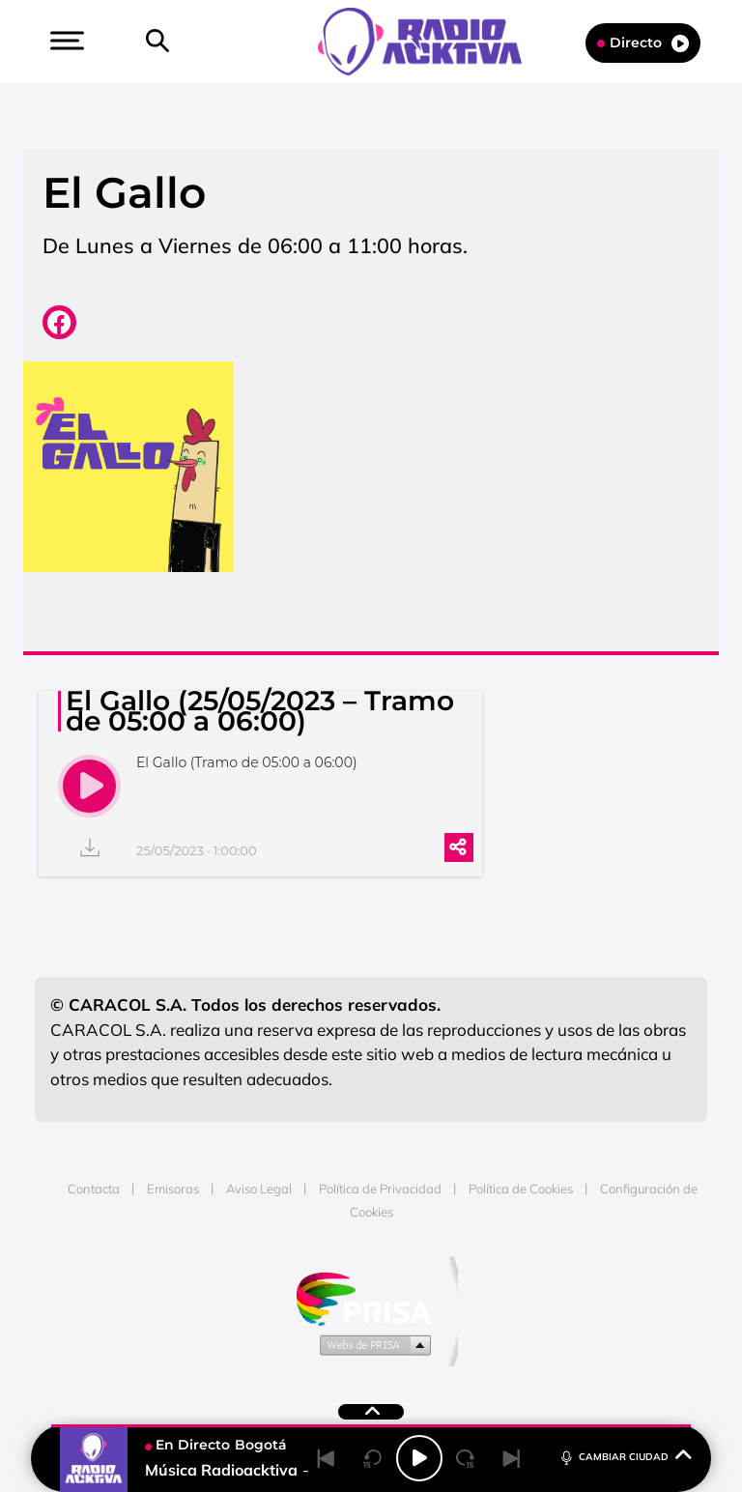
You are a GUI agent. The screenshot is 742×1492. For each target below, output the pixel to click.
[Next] (512, 1458)
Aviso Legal (259, 1188)
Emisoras (173, 1188)
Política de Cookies (521, 1188)
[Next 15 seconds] (465, 1458)
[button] (65, 40)
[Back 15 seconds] (373, 1458)
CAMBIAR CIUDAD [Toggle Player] (624, 1456)
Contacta (94, 1188)
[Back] (326, 1458)
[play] (89, 786)
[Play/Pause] (419, 1458)
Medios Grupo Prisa (371, 1344)
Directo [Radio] (643, 43)
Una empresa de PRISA (371, 1297)
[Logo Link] (429, 39)
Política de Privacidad (380, 1188)
